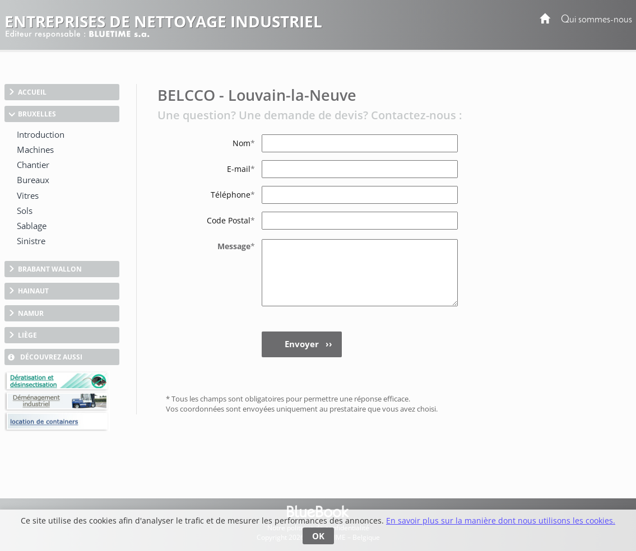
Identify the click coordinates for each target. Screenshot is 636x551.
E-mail (241, 169)
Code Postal (231, 220)
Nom (244, 143)
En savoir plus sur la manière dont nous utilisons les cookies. (500, 520)
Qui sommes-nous (596, 20)
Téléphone (233, 194)
